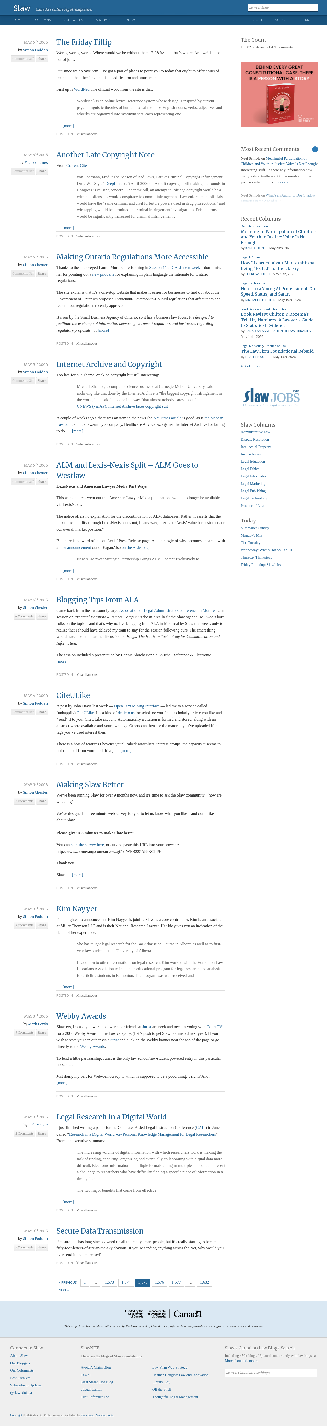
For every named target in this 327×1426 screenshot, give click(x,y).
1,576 (159, 1282)
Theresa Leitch (257, 273)
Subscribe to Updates (25, 1385)
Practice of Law (275, 346)
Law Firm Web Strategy (170, 1367)
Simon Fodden (35, 50)
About (257, 19)
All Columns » (250, 366)
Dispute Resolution (254, 226)
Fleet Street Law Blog (97, 1382)
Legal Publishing (253, 491)
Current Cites (77, 165)
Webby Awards (81, 1016)
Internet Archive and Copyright (109, 364)
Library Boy (161, 1382)
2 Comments (24, 801)
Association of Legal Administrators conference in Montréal (168, 610)
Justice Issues (251, 454)
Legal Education (253, 461)
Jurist (146, 1027)
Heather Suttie (258, 356)
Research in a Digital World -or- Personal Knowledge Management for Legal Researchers (142, 1134)
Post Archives (20, 1378)
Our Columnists (22, 1370)
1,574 (126, 1282)
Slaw (21, 8)
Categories (73, 19)
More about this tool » (241, 1361)
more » (283, 182)
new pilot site (103, 274)
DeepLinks (114, 183)
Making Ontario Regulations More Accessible (132, 257)
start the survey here (87, 845)
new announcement (75, 547)
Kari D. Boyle (255, 248)
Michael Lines (36, 162)
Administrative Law (256, 432)
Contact (130, 19)
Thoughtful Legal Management (175, 1397)
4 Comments (24, 616)
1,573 (109, 1282)
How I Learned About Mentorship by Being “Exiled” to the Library (277, 265)
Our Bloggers (20, 1363)
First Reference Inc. (95, 1397)
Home (17, 19)
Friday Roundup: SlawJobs (261, 565)
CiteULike (73, 695)
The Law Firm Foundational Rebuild (277, 351)
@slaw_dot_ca (21, 1392)
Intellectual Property (256, 447)
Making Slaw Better (90, 784)
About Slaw (19, 1356)
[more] (68, 126)
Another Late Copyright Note (105, 154)
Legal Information (253, 257)
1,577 (176, 1282)
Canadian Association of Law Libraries (278, 331)
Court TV (214, 1027)
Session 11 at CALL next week (174, 267)
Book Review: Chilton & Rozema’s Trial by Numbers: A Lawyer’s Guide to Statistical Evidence (277, 320)
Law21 (86, 1375)
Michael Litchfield (260, 299)
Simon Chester (35, 265)
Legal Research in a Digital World (111, 1117)
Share (42, 59)
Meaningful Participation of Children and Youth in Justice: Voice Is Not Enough (278, 237)
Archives (103, 19)
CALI (200, 1127)
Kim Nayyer (76, 909)
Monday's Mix (251, 535)
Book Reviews (251, 309)
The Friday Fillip (84, 42)
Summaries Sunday (255, 528)
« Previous (68, 1282)
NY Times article (167, 418)
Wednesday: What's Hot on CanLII (266, 550)
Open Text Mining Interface (137, 706)
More (309, 19)
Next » (64, 1290)
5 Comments (24, 1033)
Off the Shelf (161, 1389)
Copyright (16, 1415)
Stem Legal (87, 1415)
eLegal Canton (91, 1389)
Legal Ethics (250, 469)
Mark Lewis (38, 1024)
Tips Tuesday (251, 543)
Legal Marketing (252, 346)
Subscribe (283, 19)
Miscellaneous (86, 134)
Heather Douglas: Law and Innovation (180, 1375)
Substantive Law (88, 236)
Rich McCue (38, 1125)
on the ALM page (136, 547)
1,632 (204, 1282)
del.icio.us (126, 713)
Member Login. (105, 1415)
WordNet (81, 89)
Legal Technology (253, 283)
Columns (43, 19)
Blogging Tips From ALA (97, 599)
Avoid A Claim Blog (96, 1367)
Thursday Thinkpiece (256, 557)
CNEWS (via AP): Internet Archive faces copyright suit (122, 406)
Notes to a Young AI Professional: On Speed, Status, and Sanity (278, 291)
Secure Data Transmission (100, 1231)
